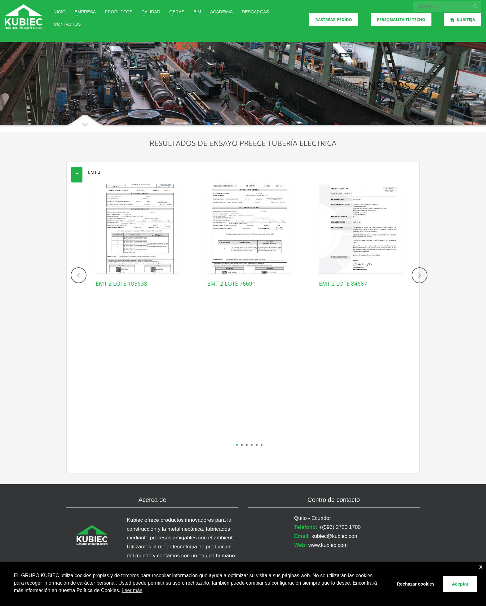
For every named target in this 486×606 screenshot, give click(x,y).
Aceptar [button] (460, 584)
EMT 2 (94, 172)
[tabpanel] (137, 245)
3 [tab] (246, 444)
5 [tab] (256, 444)
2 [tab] (241, 444)
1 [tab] (236, 444)
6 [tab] (261, 444)
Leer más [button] (132, 590)
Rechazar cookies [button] (416, 584)
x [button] (481, 566)
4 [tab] (251, 444)
